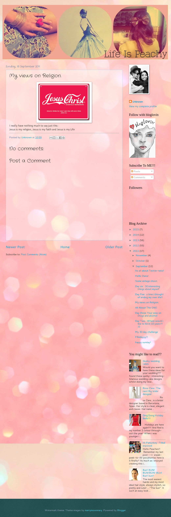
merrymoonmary (93, 510)
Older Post (113, 246)
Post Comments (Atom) (34, 254)
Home (65, 246)
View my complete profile (143, 106)
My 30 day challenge (146, 332)
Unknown (137, 101)
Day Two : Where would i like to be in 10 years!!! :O (149, 323)
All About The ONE (146, 307)
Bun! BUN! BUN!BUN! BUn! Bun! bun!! (152, 472)
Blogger (121, 510)
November (142, 255)
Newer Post (15, 246)
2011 (136, 251)
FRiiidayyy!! (141, 337)
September (142, 266)
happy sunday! (143, 342)
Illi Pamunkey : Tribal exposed (154, 444)
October (141, 260)
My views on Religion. (147, 302)
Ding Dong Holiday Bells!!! (153, 417)
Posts (135, 171)
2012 (136, 245)
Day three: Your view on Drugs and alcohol (148, 314)
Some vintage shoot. (146, 281)
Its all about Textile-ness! (149, 270)
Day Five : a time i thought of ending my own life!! (149, 296)
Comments (138, 177)
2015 (136, 229)
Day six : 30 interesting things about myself (147, 287)
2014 (136, 234)
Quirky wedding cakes (151, 362)
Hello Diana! (142, 276)
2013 (136, 240)
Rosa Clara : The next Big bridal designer (151, 391)
